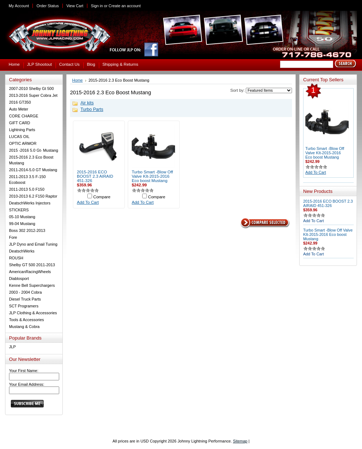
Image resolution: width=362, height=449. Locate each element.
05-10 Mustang (22, 217)
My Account (19, 6)
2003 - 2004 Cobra (25, 292)
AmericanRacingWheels (30, 271)
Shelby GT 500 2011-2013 (32, 265)
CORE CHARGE (23, 116)
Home (77, 80)
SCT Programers (23, 306)
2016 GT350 (20, 102)
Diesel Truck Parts (25, 299)
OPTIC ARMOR (22, 143)
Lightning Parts (22, 130)
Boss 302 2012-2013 (27, 230)
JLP (12, 347)
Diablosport (19, 278)
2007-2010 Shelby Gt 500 (31, 88)
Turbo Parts (91, 109)
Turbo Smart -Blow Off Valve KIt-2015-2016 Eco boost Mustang (152, 176)
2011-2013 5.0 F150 (26, 189)
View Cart (74, 6)
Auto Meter (18, 109)
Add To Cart (88, 202)
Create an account (125, 6)
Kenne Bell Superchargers (32, 285)
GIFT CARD (19, 123)
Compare (101, 197)
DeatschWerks (22, 251)
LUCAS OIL (19, 136)
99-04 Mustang (22, 223)
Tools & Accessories (26, 320)
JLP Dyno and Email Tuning (33, 244)
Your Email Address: (26, 384)
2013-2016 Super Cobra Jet (33, 95)
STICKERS (19, 210)
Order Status (47, 6)
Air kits (86, 102)
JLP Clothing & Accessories (33, 313)
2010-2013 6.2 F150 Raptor (33, 196)
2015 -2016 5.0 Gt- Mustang (33, 150)
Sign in (97, 6)
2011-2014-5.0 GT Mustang (33, 170)
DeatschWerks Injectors (30, 203)
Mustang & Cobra (24, 326)
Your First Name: (23, 370)
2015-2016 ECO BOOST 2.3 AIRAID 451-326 (95, 176)
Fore (13, 237)
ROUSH (16, 258)
